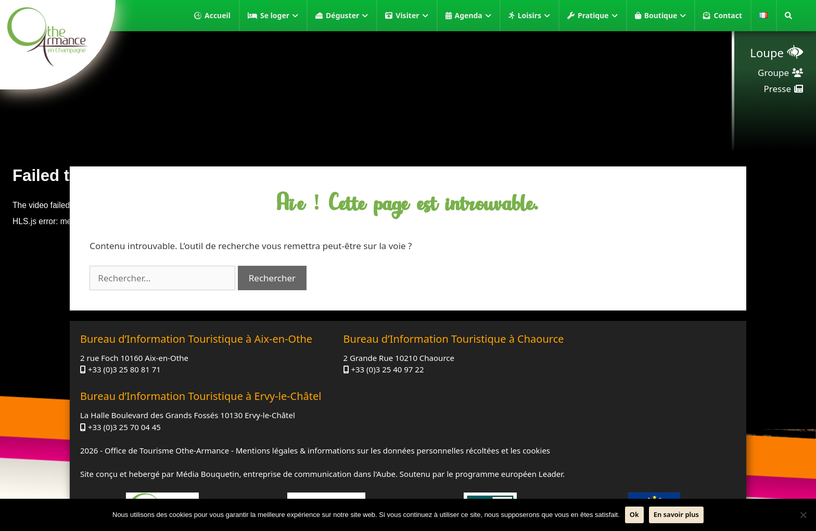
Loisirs (534, 15)
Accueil (218, 15)
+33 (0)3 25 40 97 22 (349, 387)
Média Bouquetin (207, 446)
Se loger (279, 15)
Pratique (598, 15)
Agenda (473, 15)
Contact (727, 15)
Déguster (347, 15)
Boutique (665, 15)
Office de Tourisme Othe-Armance (167, 423)
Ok (634, 514)
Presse (777, 89)
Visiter (412, 15)
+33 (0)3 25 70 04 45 (575, 399)
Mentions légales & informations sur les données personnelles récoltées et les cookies (393, 423)
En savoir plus (676, 514)
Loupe (767, 52)
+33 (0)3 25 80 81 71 (124, 387)
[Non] (803, 515)
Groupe (773, 73)
